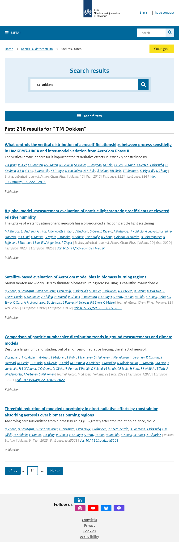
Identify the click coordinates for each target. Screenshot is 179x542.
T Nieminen (85, 357)
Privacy (89, 525)
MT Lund (24, 237)
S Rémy (118, 296)
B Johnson (53, 302)
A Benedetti (55, 231)
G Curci (94, 231)
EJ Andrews (28, 231)
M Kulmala (77, 363)
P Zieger (66, 242)
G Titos (41, 231)
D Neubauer (32, 296)
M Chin (107, 165)
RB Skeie (115, 170)
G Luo (29, 170)
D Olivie (58, 368)
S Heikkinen (102, 357)
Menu (16, 32)
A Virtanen (31, 374)
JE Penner (67, 302)
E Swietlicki (148, 368)
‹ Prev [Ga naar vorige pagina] (12, 470)
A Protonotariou (34, 302)
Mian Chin (112, 434)
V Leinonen (12, 357)
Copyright (89, 520)
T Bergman (94, 165)
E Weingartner (50, 242)
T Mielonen (109, 291)
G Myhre (50, 237)
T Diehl (118, 165)
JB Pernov (70, 368)
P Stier (22, 165)
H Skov (134, 368)
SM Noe (160, 363)
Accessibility (89, 536)
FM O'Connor (27, 368)
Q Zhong (10, 291)
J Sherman (24, 242)
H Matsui (37, 237)
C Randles (63, 237)
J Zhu (162, 296)
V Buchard (81, 231)
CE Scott (122, 368)
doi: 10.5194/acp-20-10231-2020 (81, 248)
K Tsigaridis (147, 170)
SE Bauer (80, 165)
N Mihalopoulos (127, 363)
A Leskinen (93, 363)
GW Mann (51, 165)
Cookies (89, 531)
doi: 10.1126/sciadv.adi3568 (99, 440)
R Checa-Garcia (118, 429)
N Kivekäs (50, 363)
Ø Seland (102, 170)
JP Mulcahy (146, 363)
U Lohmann (137, 429)
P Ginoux (74, 296)
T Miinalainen (120, 357)
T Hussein (36, 363)
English (144, 13)
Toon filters (92, 116)
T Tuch (161, 368)
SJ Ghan (129, 165)
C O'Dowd (44, 368)
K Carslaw (152, 357)
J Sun (36, 242)
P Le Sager (105, 296)
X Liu (20, 170)
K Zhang (161, 170)
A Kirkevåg (156, 165)
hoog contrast (164, 13)
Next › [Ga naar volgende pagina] (55, 470)
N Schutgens (26, 291)
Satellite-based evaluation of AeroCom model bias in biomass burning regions (75, 277)
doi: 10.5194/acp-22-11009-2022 (98, 308)
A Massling (109, 363)
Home (9, 49)
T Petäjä (84, 368)
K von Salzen (73, 170)
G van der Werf (45, 291)
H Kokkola (136, 231)
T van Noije (41, 170)
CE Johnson (35, 165)
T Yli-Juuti (42, 357)
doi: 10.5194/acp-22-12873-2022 (41, 380)
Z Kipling (11, 165)
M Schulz (89, 170)
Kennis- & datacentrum (37, 49)
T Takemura (130, 170)
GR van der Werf (46, 429)
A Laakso (151, 231)
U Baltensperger (151, 237)
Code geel (162, 48)
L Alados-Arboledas (126, 237)
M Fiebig (23, 363)
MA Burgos (12, 231)
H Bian (68, 231)
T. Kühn (71, 357)
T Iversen (142, 165)
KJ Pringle (57, 170)
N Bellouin (66, 165)
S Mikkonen (47, 374)
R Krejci (64, 363)
